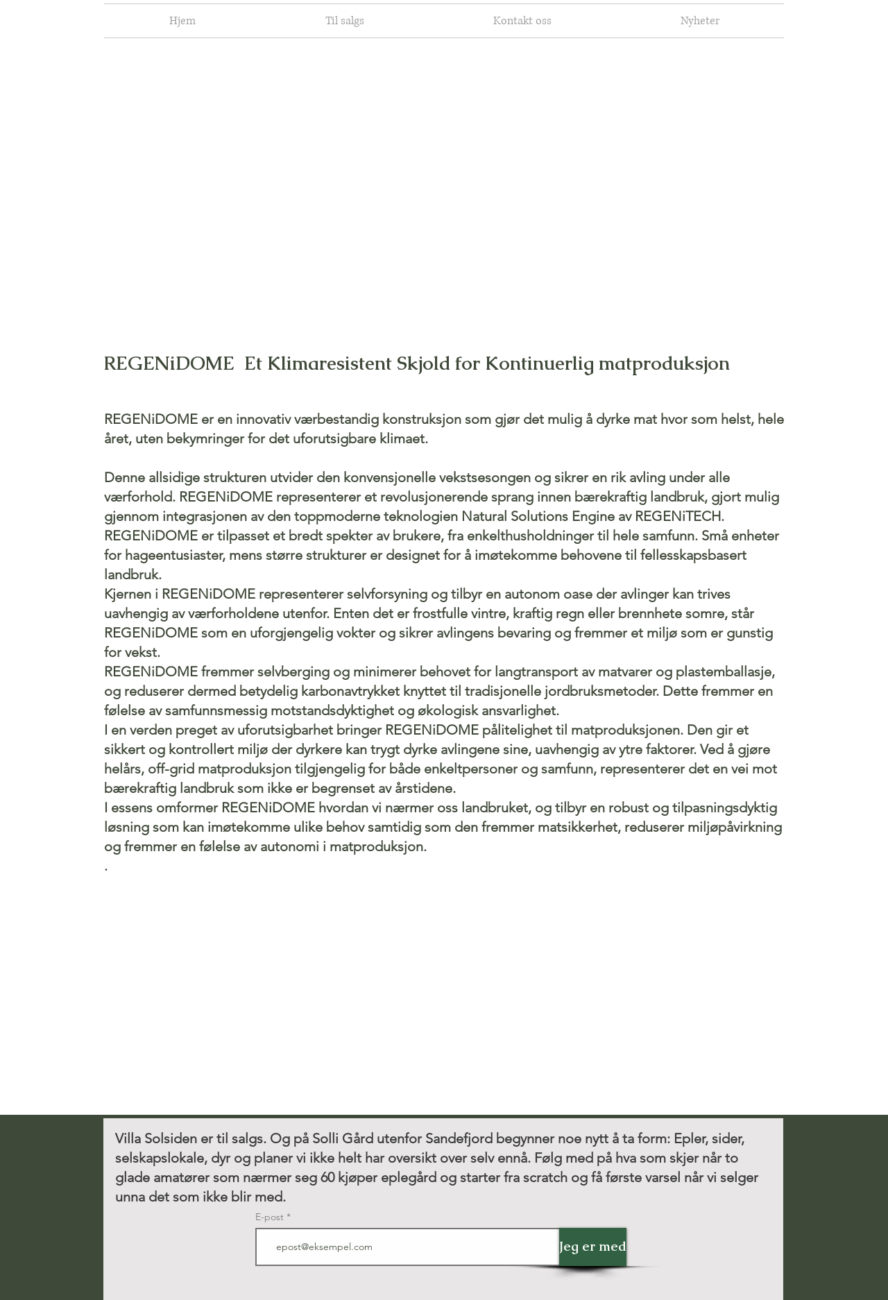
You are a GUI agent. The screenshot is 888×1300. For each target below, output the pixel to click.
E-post (271, 1217)
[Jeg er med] (592, 1247)
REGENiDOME (169, 363)
